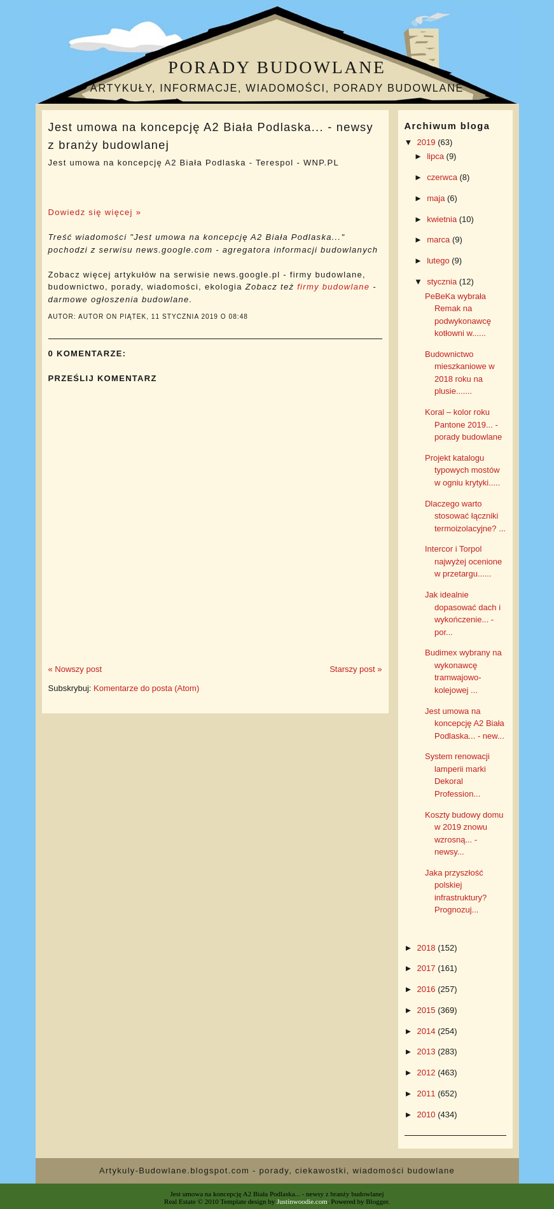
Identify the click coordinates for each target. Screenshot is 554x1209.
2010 (427, 1114)
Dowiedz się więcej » (95, 212)
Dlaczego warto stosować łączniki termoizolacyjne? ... (465, 516)
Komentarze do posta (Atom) (146, 688)
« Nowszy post (75, 669)
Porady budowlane (276, 67)
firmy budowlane (333, 286)
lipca (436, 156)
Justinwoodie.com (302, 1201)
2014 (427, 1031)
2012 (427, 1072)
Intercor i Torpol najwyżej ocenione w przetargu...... (463, 561)
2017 (427, 968)
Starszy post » (355, 669)
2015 (427, 1010)
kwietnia (443, 219)
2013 (427, 1051)
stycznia (443, 281)
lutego (439, 260)
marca (439, 239)
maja (437, 198)
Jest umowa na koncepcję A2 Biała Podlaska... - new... (464, 723)
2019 (427, 142)
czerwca (443, 177)
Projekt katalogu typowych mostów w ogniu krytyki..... (462, 470)
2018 (427, 948)
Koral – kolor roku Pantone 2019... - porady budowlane (463, 424)
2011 (427, 1093)
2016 (427, 989)
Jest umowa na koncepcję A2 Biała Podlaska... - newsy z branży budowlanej (210, 136)
